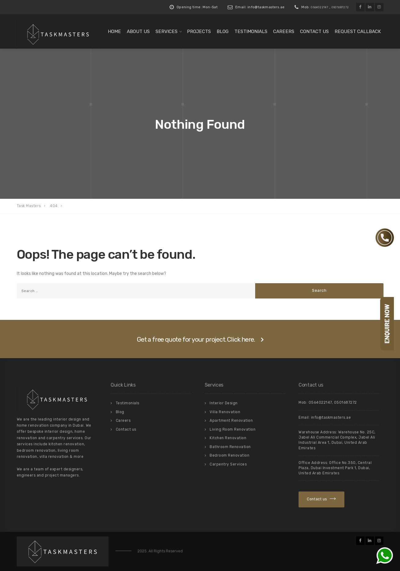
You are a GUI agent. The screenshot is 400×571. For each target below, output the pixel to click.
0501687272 (340, 7)
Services (167, 31)
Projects (199, 31)
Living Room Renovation (232, 429)
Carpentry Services (228, 464)
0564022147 (319, 7)
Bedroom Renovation (229, 455)
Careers (283, 31)
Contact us (314, 31)
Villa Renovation (225, 412)
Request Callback (358, 31)
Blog (223, 31)
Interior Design (224, 403)
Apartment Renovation (231, 420)
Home (114, 31)
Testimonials (250, 31)
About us (138, 31)
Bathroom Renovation (230, 447)
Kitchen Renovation (228, 438)
